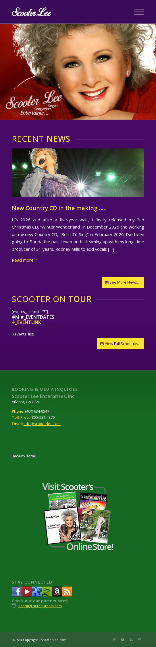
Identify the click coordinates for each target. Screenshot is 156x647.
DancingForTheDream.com (40, 605)
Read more (26, 260)
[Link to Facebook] (114, 639)
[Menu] (136, 11)
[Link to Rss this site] (131, 639)
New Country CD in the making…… (59, 208)
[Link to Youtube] (122, 639)
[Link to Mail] (140, 639)
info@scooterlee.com (42, 423)
